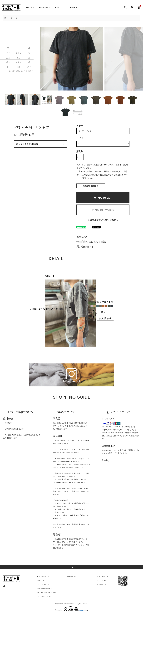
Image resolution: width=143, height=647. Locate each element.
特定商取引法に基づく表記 (91, 241)
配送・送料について (44, 576)
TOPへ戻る (71, 567)
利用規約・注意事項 (44, 588)
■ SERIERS (43, 7)
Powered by (71, 608)
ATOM (73, 576)
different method (69, 604)
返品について (83, 236)
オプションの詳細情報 (27, 144)
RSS (68, 576)
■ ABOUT (73, 7)
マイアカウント (102, 576)
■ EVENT (58, 7)
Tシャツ (14, 18)
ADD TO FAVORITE (102, 210)
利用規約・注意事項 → (91, 186)
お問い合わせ (102, 584)
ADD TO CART (103, 197)
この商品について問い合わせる (103, 220)
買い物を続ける (85, 246)
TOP (5, 18)
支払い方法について (44, 584)
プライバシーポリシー (45, 596)
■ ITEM (29, 7)
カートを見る (102, 580)
